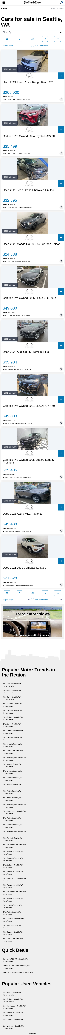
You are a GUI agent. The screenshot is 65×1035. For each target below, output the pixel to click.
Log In (53, 8)
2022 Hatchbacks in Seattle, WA (14, 893)
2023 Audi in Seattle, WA (12, 792)
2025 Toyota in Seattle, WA (12, 712)
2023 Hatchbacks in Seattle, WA (14, 846)
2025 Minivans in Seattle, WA (13, 920)
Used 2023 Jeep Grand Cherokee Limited (28, 190)
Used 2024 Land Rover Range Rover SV (28, 82)
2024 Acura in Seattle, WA (12, 799)
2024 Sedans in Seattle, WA (13, 718)
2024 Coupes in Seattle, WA (13, 933)
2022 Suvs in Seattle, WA (12, 725)
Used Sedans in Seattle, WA (13, 1000)
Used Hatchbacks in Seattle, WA (14, 1007)
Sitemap (32, 1033)
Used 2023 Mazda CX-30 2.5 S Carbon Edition (31, 244)
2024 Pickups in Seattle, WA (13, 853)
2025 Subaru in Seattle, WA (13, 779)
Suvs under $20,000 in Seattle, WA (15, 960)
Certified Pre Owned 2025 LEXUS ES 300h (29, 298)
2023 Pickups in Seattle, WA (13, 873)
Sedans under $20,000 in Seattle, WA (16, 967)
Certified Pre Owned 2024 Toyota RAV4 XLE (30, 136)
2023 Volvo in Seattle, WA (12, 765)
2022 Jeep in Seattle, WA (12, 926)
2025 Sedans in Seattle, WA (13, 752)
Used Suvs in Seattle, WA (12, 994)
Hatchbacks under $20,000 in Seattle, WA (18, 973)
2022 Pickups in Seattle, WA (13, 900)
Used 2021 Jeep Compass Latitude (24, 567)
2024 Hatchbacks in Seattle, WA (14, 812)
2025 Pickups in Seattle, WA (13, 886)
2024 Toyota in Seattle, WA (12, 705)
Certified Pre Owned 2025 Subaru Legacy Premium (28, 461)
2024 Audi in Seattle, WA (12, 819)
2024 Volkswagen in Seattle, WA (14, 806)
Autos (4, 8)
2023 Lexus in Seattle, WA (12, 745)
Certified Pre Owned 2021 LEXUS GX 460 (29, 405)
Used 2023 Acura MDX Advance (22, 513)
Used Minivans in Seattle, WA (13, 1027)
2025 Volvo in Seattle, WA (12, 785)
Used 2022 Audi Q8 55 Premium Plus (26, 352)
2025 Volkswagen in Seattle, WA (14, 832)
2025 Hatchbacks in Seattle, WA (14, 879)
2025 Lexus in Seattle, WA (12, 772)
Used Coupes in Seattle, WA (13, 1020)
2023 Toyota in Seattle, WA (12, 738)
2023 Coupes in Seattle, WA (13, 940)
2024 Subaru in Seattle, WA (13, 826)
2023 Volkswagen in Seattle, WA (14, 759)
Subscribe (60, 8)
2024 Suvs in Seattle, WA (12, 691)
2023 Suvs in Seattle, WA (12, 685)
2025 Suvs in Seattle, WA (12, 698)
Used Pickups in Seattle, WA (13, 1014)
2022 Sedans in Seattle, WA (13, 866)
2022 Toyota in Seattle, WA (12, 839)
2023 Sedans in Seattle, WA (13, 732)
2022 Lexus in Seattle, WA (12, 906)
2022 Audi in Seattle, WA (12, 913)
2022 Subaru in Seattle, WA (13, 859)
